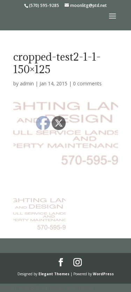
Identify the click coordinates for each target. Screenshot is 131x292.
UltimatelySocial (113, 287)
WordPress (103, 273)
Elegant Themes (54, 273)
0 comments (87, 83)
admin (27, 83)
